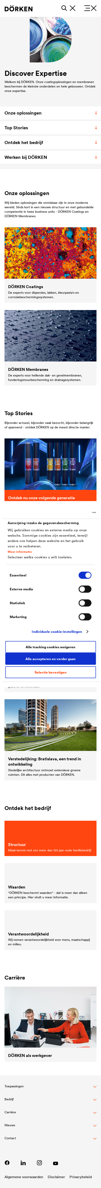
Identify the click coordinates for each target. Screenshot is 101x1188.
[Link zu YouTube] (55, 1162)
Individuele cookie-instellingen (57, 631)
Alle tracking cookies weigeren (50, 647)
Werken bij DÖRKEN (51, 157)
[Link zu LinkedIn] (23, 1162)
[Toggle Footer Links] (50, 1140)
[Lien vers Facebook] (6, 1162)
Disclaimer (56, 1177)
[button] (50, 1088)
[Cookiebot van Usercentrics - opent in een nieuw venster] (76, 512)
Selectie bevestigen (51, 672)
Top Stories (51, 128)
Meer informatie (20, 551)
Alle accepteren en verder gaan (50, 659)
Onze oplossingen (51, 113)
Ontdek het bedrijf (51, 142)
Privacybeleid (81, 1177)
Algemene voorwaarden (23, 1177)
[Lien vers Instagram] (39, 1162)
